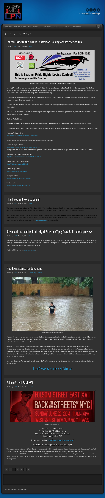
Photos (56, 27)
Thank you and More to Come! (23, 199)
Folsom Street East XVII (20, 383)
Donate (39, 272)
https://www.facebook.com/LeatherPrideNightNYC (23, 147)
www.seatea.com (41, 220)
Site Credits (77, 27)
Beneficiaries (45, 27)
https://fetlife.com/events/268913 (17, 164)
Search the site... (98, 27)
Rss (98, 10)
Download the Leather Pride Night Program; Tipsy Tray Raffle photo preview (49, 232)
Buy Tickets (33, 27)
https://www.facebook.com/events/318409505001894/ (24, 157)
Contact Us (65, 27)
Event (30, 46)
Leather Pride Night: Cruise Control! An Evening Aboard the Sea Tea (44, 42)
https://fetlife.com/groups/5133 (16, 171)
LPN (15, 46)
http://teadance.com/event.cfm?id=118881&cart (22, 135)
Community (32, 272)
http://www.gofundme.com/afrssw (52, 368)
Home (5, 34)
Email (87, 10)
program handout (29, 250)
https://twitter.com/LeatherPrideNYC (18, 185)
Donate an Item (20, 27)
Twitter (94, 10)
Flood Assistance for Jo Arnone (24, 268)
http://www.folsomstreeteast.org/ (60, 441)
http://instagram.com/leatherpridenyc (19, 178)
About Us (8, 27)
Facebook (91, 10)
